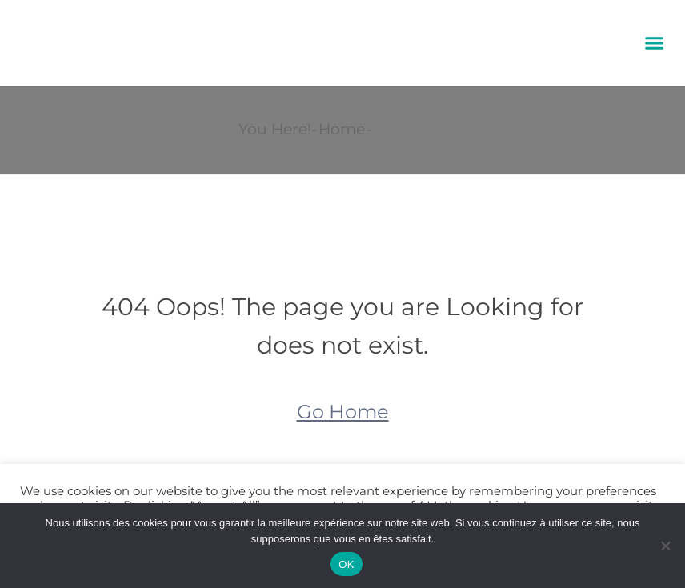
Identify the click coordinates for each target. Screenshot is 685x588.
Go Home (343, 411)
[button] (654, 43)
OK (346, 564)
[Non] (665, 546)
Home (341, 129)
